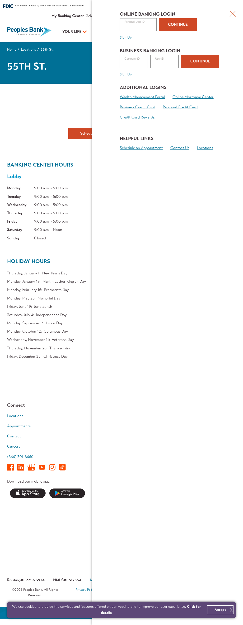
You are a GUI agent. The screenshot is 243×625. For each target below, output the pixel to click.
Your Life (71, 31)
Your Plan (147, 31)
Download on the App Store (28, 493)
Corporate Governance (148, 580)
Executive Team (165, 514)
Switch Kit (113, 539)
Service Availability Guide (120, 526)
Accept (220, 609)
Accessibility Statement (156, 590)
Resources (155, 15)
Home (11, 49)
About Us (174, 15)
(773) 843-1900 (122, 120)
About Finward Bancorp (164, 544)
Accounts (160, 416)
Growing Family (213, 425)
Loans (157, 425)
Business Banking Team (166, 470)
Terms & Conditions (117, 590)
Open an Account (198, 32)
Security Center (118, 514)
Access (110, 452)
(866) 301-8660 (20, 456)
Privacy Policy (85, 590)
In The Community (167, 523)
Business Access (165, 443)
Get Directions (121, 110)
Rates (139, 15)
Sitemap (125, 596)
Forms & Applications (122, 548)
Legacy (206, 458)
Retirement (209, 449)
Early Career (210, 416)
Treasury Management (163, 455)
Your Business (109, 31)
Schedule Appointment (99, 133)
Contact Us (153, 133)
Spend (110, 416)
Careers (13, 446)
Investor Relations (167, 532)
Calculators (210, 483)
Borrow (111, 434)
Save (108, 425)
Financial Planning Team (215, 470)
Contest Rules (116, 557)
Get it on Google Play (67, 493)
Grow (156, 434)
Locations (28, 49)
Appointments (212, 15)
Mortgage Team (117, 443)
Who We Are (163, 505)
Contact (191, 15)
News (109, 505)
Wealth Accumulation (211, 437)
